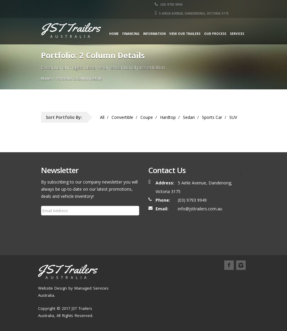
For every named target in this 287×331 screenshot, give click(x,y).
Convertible (122, 117)
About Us (144, 279)
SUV (233, 117)
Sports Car (212, 117)
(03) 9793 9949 (168, 4)
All (102, 117)
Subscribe (54, 225)
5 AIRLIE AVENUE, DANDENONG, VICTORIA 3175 (192, 13)
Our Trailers (170, 279)
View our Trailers (184, 34)
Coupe (146, 117)
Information (154, 34)
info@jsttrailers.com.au (200, 209)
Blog (121, 286)
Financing (130, 34)
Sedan (189, 117)
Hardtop (168, 117)
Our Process (215, 34)
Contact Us (157, 286)
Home (114, 34)
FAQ (136, 286)
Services (237, 34)
